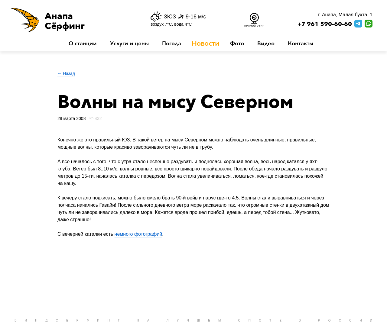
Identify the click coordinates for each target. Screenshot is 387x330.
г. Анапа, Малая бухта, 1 (345, 14)
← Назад (66, 73)
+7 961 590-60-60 (325, 24)
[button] (72, 20)
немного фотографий (138, 234)
